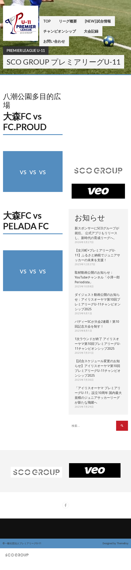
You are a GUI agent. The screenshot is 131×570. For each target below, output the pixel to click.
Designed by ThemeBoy (115, 543)
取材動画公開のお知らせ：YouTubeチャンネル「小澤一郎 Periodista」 (97, 277)
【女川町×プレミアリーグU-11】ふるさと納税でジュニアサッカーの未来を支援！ (97, 255)
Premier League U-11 (26, 50)
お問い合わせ (54, 41)
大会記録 (91, 31)
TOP (47, 21)
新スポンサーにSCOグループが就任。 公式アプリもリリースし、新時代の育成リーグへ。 (97, 233)
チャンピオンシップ (59, 31)
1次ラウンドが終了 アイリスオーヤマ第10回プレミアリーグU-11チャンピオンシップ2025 (98, 343)
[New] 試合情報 (98, 21)
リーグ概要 (68, 21)
